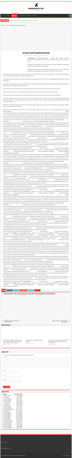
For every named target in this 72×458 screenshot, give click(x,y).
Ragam (34, 15)
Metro (8, 15)
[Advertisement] (36, 38)
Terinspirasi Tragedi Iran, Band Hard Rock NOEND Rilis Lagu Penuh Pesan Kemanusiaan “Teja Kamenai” (12, 341)
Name (4, 370)
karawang (31, 293)
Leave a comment (43, 55)
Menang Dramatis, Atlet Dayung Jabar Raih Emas (12, 321)
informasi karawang (22, 293)
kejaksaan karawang (39, 293)
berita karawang (8, 293)
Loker (29, 15)
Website (4, 379)
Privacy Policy (4, 442)
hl (14, 293)
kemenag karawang (50, 293)
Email (4, 375)
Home (3, 15)
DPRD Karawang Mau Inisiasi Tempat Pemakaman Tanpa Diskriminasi (24, 20)
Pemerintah (21, 15)
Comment (5, 357)
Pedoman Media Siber (6, 448)
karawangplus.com (5, 455)
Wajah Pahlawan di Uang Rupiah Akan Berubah (59, 321)
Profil (14, 15)
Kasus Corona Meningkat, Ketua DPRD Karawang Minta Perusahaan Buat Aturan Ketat (58, 341)
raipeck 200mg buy (43, 58)
